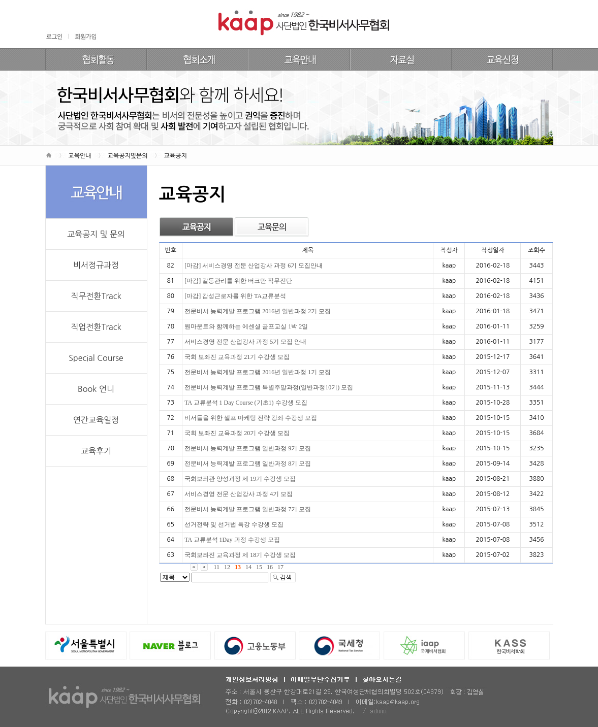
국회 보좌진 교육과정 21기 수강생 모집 (237, 356)
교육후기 (96, 451)
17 (280, 567)
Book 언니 (96, 389)
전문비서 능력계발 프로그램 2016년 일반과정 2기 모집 (257, 311)
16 (270, 567)
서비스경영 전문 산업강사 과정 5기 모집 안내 (245, 341)
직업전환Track (96, 327)
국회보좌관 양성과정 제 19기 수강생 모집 (240, 478)
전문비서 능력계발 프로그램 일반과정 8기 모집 (247, 463)
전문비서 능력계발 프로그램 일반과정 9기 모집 (247, 448)
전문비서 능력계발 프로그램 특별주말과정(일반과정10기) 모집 (268, 387)
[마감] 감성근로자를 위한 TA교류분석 (235, 296)
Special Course (96, 358)
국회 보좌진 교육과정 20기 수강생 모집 (237, 433)
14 (248, 567)
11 (217, 567)
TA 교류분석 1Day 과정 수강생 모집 (231, 539)
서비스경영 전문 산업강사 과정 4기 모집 (238, 494)
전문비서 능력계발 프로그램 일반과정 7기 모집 (247, 509)
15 (259, 567)
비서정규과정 (96, 265)
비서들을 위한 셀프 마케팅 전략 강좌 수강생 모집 (250, 417)
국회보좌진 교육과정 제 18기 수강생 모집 (240, 554)
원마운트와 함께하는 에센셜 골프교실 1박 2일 (246, 326)
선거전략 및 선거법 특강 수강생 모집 (234, 524)
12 (227, 567)
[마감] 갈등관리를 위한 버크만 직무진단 (238, 280)
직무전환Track (96, 296)
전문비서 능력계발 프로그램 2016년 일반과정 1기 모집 (257, 372)
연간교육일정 (96, 420)
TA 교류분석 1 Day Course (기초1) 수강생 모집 (245, 402)
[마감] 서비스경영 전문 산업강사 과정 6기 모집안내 (253, 265)
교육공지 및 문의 (96, 234)
